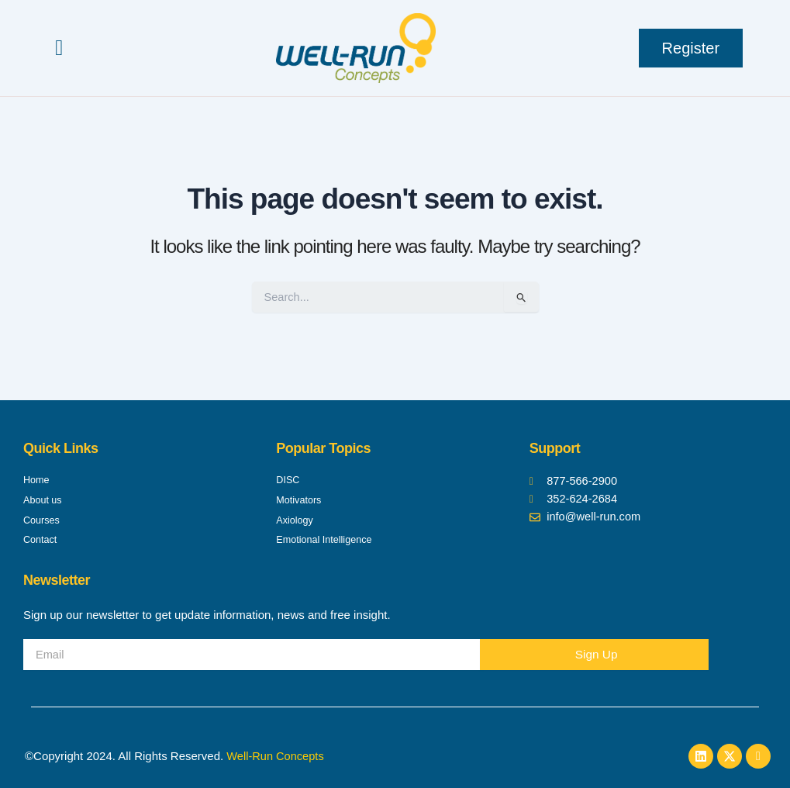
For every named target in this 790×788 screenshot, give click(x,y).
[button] (59, 48)
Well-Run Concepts (276, 755)
